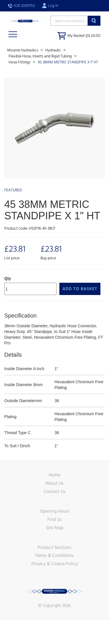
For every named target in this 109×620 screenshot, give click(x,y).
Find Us (54, 519)
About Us (54, 483)
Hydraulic (53, 50)
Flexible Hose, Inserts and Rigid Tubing (41, 56)
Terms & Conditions (54, 555)
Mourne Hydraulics (23, 50)
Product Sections (54, 547)
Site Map (54, 527)
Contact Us (55, 491)
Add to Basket (79, 289)
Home (54, 475)
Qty (7, 278)
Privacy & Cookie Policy (54, 563)
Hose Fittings (20, 62)
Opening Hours (54, 511)
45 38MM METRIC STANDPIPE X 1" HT (68, 62)
